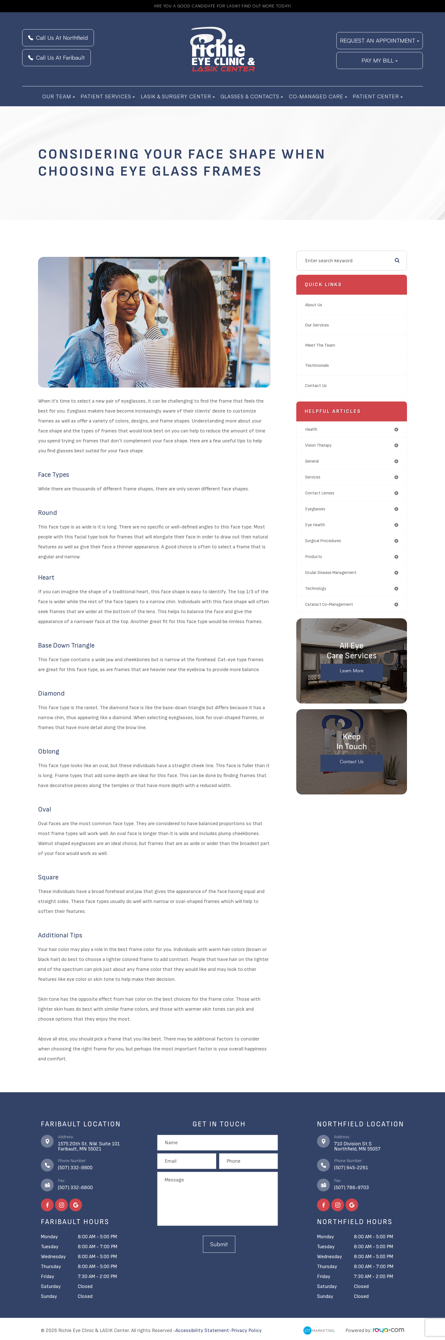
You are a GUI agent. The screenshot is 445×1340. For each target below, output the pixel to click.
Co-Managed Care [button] (318, 96)
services (312, 477)
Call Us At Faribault (56, 57)
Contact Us (317, 385)
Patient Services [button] (108, 96)
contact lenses (319, 493)
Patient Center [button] (378, 96)
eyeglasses (315, 509)
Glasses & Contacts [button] (252, 96)
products (313, 556)
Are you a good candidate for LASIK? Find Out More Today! (222, 6)
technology (315, 588)
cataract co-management (329, 604)
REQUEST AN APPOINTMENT (379, 40)
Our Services (318, 325)
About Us (315, 305)
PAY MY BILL (380, 60)
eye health (315, 525)
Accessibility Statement (202, 1330)
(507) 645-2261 (351, 1168)
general (312, 461)
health (311, 429)
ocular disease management (330, 572)
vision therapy (318, 445)
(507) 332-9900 (75, 1168)
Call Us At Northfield (58, 37)
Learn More (351, 671)
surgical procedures (323, 541)
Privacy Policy (246, 1330)
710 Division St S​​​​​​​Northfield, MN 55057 (357, 1146)
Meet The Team (322, 345)
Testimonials (319, 365)
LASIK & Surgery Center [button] (178, 96)
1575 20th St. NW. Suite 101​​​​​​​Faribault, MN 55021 (89, 1146)
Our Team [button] (58, 96)
